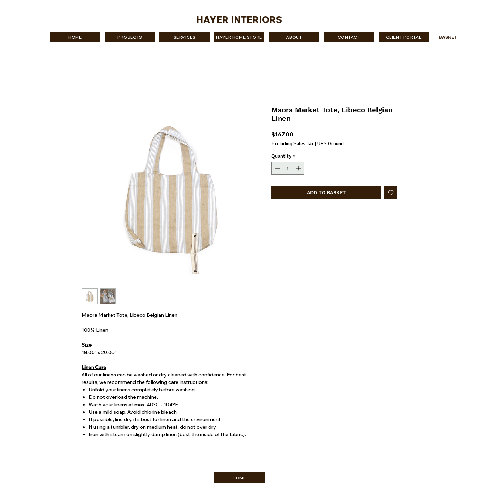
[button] (451, 37)
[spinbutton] (288, 168)
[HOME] (75, 37)
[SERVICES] (184, 37)
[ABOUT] (294, 37)
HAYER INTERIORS (239, 20)
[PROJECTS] (130, 37)
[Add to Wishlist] (390, 192)
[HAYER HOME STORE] (239, 37)
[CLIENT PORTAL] (404, 37)
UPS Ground (330, 143)
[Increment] (299, 168)
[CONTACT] (349, 37)
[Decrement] (276, 168)
